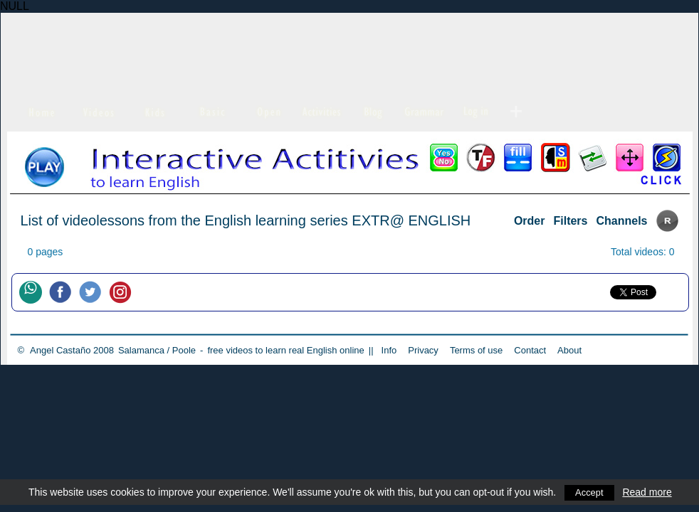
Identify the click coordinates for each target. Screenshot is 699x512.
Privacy (423, 350)
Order (529, 221)
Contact (530, 350)
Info (389, 350)
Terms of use (476, 350)
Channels (621, 221)
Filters (570, 221)
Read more (649, 492)
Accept (590, 492)
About (569, 350)
